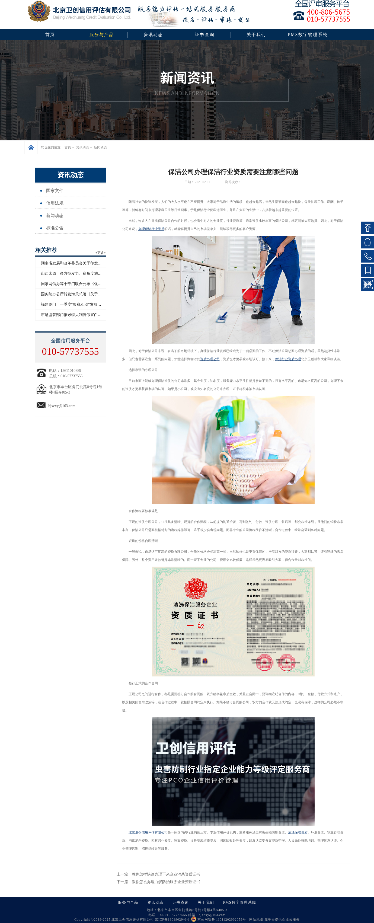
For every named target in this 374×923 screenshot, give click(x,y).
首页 (50, 34)
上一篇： (158, 874)
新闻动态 (100, 147)
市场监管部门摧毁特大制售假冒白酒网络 (75, 315)
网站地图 (255, 919)
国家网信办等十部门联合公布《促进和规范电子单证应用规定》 (94, 284)
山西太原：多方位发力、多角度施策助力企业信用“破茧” (88, 274)
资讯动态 (82, 147)
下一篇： (158, 882)
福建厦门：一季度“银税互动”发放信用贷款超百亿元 (84, 304)
